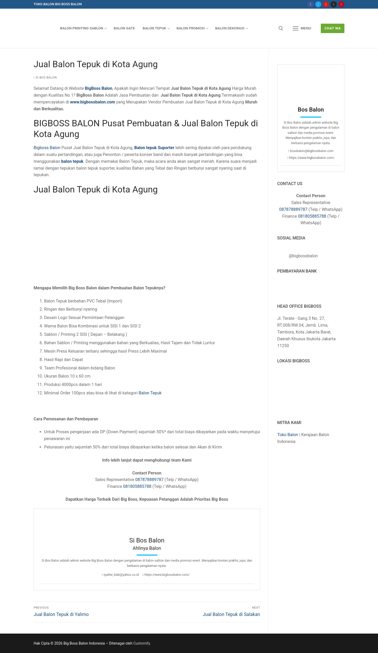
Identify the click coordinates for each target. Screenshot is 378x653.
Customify (141, 643)
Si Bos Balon (45, 77)
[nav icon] (302, 28)
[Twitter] (318, 4)
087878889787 (149, 479)
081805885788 (137, 486)
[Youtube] (326, 4)
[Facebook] (310, 4)
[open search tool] (281, 28)
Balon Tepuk (149, 392)
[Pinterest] (341, 4)
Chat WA (332, 28)
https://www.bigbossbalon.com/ (166, 575)
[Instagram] (333, 4)
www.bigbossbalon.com (92, 102)
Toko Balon (287, 434)
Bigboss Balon (47, 147)
